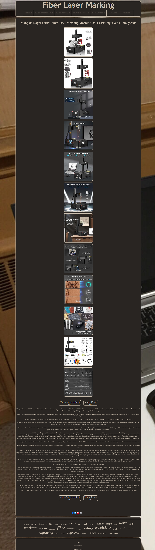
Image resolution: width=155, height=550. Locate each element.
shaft (122, 528)
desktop (52, 529)
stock (115, 524)
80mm (92, 532)
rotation (84, 533)
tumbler (49, 524)
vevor (110, 533)
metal (72, 523)
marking (30, 528)
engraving (46, 532)
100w (80, 529)
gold (57, 533)
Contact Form (78, 546)
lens (79, 524)
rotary (88, 528)
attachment (71, 529)
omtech (33, 524)
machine (103, 528)
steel (85, 524)
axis (130, 528)
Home (78, 542)
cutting (91, 524)
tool (63, 533)
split (131, 524)
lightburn (26, 524)
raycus (43, 528)
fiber (61, 528)
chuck (41, 524)
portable (64, 524)
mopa (109, 523)
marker (100, 523)
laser (123, 523)
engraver (73, 532)
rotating (56, 524)
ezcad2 (115, 529)
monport (102, 533)
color (116, 533)
